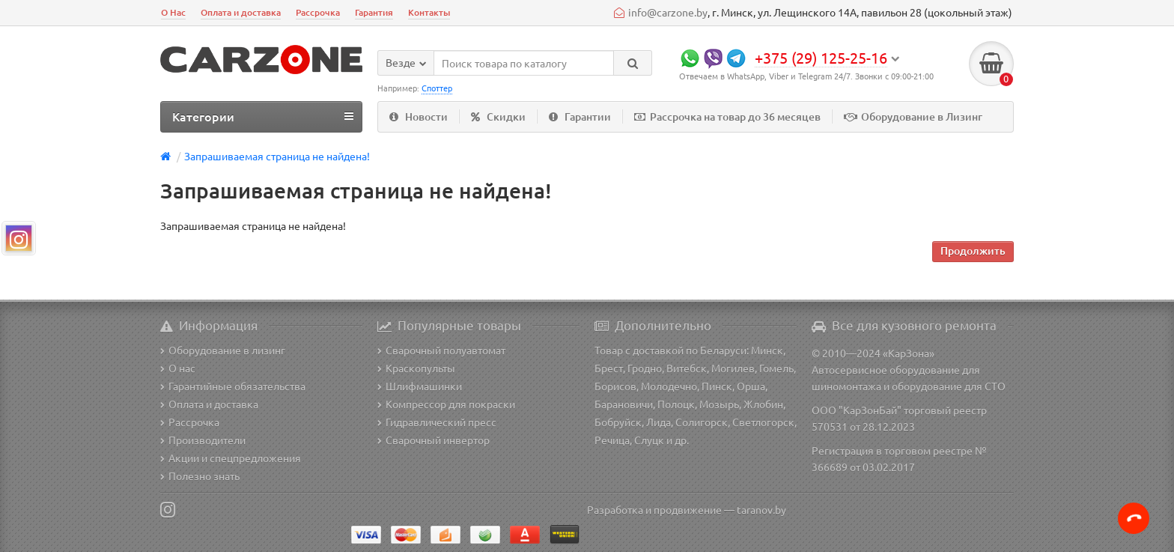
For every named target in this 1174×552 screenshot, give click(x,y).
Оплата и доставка (241, 12)
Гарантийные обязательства (232, 385)
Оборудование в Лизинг (913, 116)
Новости (418, 116)
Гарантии (580, 116)
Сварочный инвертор (433, 439)
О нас (177, 367)
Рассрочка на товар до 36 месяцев (727, 116)
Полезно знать (200, 475)
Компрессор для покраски (446, 403)
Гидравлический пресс (436, 421)
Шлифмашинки (419, 385)
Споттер (437, 88)
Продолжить (973, 250)
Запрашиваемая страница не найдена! (277, 156)
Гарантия (374, 12)
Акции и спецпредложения (230, 457)
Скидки (498, 116)
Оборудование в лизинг (222, 350)
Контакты (429, 12)
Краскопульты (416, 367)
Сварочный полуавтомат (441, 350)
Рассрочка (318, 12)
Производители (203, 439)
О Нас (173, 12)
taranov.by (761, 509)
